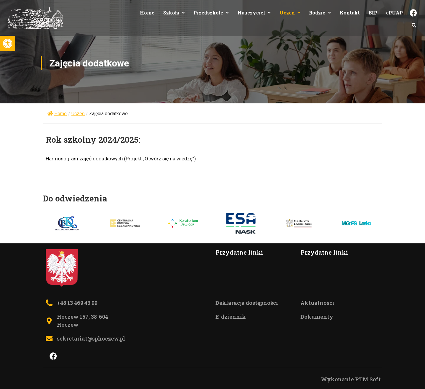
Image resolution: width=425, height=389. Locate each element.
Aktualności (317, 302)
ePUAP (394, 12)
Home (147, 12)
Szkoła (174, 12)
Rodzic (320, 12)
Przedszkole (211, 12)
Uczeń (289, 12)
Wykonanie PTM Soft (351, 379)
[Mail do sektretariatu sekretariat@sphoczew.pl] (49, 338)
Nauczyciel (254, 12)
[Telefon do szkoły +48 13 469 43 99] (49, 303)
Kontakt (350, 12)
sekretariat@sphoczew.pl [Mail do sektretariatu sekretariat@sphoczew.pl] (91, 338)
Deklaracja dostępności (246, 302)
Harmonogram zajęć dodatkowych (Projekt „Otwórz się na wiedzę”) (121, 159)
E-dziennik (230, 316)
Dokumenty (316, 316)
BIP (373, 12)
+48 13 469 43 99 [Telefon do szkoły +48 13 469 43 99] (77, 302)
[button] (7, 43)
